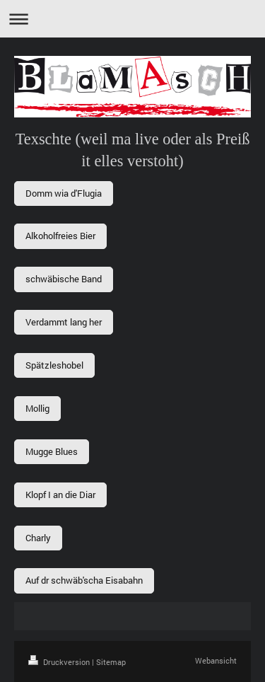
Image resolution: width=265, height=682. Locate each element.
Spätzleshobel (54, 365)
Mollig (37, 408)
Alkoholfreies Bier (60, 235)
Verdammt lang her (63, 322)
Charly (38, 537)
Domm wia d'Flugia (63, 193)
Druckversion (60, 662)
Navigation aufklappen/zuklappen (132, 19)
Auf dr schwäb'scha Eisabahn (84, 580)
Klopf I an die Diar (60, 494)
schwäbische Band (63, 278)
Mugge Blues (51, 451)
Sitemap (111, 662)
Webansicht (216, 660)
